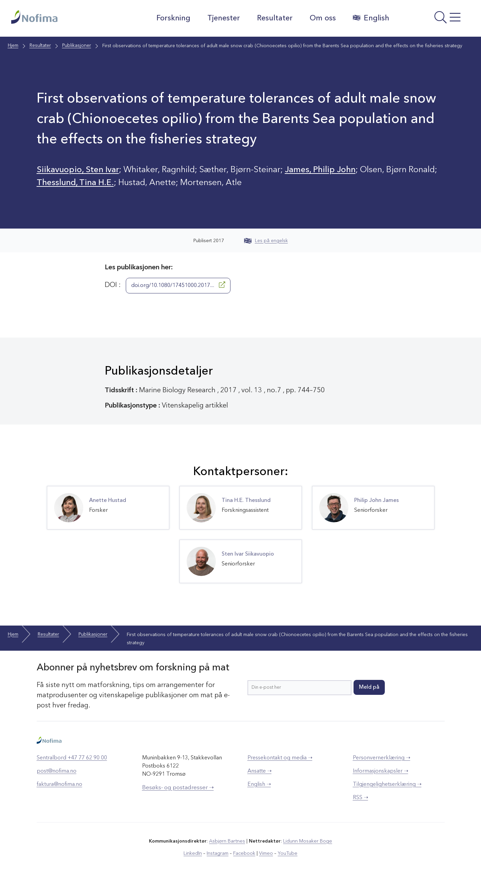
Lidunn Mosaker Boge (307, 840)
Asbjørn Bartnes (227, 840)
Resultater (274, 18)
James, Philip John (323, 170)
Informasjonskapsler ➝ (380, 771)
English (371, 18)
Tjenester (223, 18)
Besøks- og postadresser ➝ (178, 787)
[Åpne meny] (432, 20)
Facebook (244, 853)
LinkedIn (194, 853)
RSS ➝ (360, 797)
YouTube (286, 853)
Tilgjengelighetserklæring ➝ (387, 784)
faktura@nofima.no (59, 784)
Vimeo (265, 853)
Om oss (322, 18)
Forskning (173, 18)
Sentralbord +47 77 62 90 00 (72, 757)
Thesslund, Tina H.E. (76, 183)
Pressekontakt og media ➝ (279, 757)
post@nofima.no (56, 771)
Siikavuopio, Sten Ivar (79, 170)
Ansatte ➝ (259, 771)
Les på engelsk (266, 240)
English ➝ (259, 784)
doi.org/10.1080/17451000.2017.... (178, 284)
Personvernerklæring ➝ (381, 757)
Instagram (218, 853)
